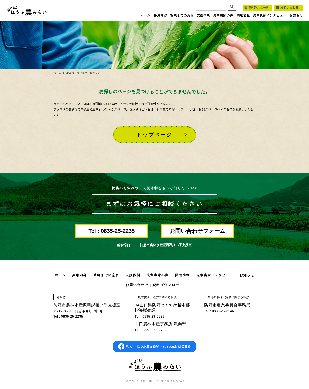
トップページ (154, 135)
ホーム (146, 15)
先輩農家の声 (223, 15)
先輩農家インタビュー (269, 15)
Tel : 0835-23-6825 (149, 316)
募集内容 (160, 15)
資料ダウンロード (168, 285)
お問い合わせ (137, 285)
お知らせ (296, 15)
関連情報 (243, 15)
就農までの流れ (182, 15)
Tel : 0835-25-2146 (219, 311)
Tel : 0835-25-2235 (111, 231)
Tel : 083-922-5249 (149, 330)
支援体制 (203, 15)
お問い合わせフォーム (197, 231)
